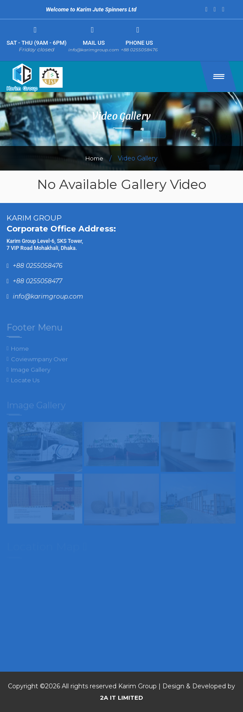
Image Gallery (30, 372)
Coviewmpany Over (39, 361)
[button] (218, 76)
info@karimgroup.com (93, 50)
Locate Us (25, 382)
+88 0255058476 (139, 50)
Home (94, 158)
